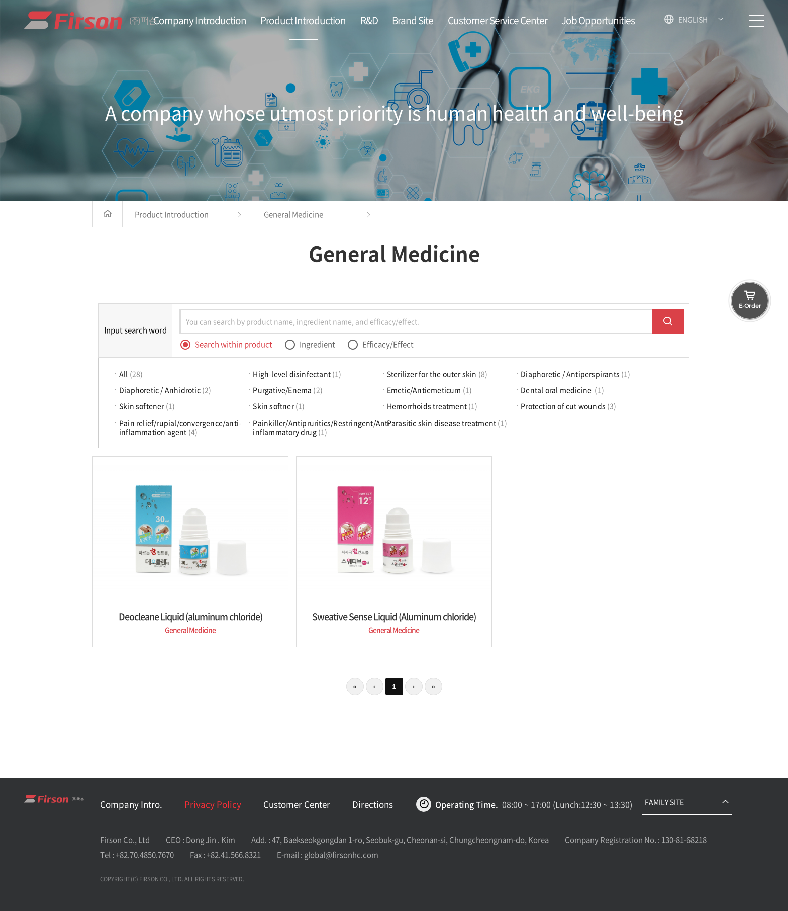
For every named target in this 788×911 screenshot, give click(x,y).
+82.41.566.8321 (234, 854)
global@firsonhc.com (341, 854)
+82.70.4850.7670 (145, 854)
